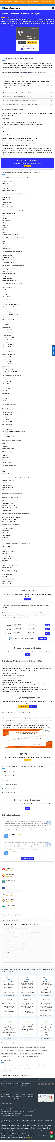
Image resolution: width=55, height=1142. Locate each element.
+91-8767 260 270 (28, 48)
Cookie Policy (3, 1098)
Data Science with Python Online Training (9, 1111)
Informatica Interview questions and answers (10, 1056)
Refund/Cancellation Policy (6, 1100)
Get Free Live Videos (32, 42)
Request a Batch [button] (42, 638)
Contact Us (27, 5)
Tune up (27, 654)
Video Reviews (17, 1083)
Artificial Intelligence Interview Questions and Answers (33, 72)
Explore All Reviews (27, 858)
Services (7, 1094)
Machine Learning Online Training (26, 1111)
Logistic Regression (41, 1065)
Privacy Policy (30, 1096)
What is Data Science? (6, 1070)
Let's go (27, 808)
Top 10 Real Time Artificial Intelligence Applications (12, 1065)
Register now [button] (27, 166)
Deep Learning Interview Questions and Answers (33, 1053)
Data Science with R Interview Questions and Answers (36, 1050)
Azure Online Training (16, 1113)
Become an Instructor (5, 1096)
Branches (12, 1094)
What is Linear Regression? (7, 1067)
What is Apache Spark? (44, 1067)
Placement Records (27, 2)
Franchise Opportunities (16, 1096)
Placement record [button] (23, 706)
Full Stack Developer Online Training (8, 1115)
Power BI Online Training (6, 1113)
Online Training (18, 1085)
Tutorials (11, 1083)
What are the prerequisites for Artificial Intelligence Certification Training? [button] (27, 100)
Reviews (2, 1085)
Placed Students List (26, 1085)
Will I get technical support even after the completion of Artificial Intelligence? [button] (27, 104)
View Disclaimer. (29, 1137)
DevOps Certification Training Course (18, 1106)
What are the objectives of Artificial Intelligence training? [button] (27, 76)
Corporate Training (30, 1094)
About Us (3, 1094)
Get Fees (47, 625)
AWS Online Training (5, 1106)
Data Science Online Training (29, 1109)
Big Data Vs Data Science (20, 1067)
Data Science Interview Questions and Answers (35, 1047)
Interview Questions (9, 1085)
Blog (2, 1083)
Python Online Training (5, 1109)
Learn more (27, 599)
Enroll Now (22, 42)
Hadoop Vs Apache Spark (32, 1067)
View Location (9, 995)
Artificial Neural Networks (30, 1065)
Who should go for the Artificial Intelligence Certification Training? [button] (27, 93)
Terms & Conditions (18, 1098)
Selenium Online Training (16, 1109)
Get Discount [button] (27, 760)
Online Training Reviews (26, 1083)
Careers (23, 1094)
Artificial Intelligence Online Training (24, 1115)
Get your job (33, 706)
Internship (6, 1083)
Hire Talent (24, 1096)
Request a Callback (53, 351)
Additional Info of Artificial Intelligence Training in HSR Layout (17, 1075)
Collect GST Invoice (5, 1087)
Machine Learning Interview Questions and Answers (12, 1050)
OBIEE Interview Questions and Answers (30, 1056)
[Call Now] (51, 1132)
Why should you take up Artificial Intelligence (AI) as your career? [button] (27, 96)
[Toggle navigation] (53, 8)
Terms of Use (10, 1098)
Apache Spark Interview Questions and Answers (11, 1053)
